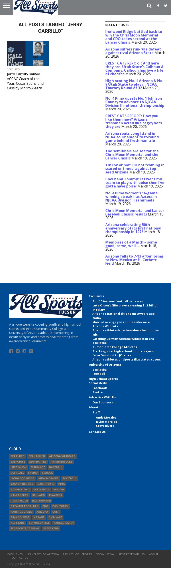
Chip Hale (55, 517)
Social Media (98, 383)
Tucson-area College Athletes (114, 347)
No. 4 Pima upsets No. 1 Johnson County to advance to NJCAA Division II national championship (134, 102)
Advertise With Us (102, 397)
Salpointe (18, 461)
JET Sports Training (25, 528)
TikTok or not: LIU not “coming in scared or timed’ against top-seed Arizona (135, 169)
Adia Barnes (37, 461)
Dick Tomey (60, 506)
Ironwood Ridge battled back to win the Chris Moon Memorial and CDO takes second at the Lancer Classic (133, 37)
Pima (61, 484)
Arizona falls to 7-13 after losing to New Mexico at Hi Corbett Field (134, 260)
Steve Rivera (105, 426)
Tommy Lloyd (20, 489)
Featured (17, 456)
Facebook (99, 388)
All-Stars (17, 523)
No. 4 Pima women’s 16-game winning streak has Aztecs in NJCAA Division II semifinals (131, 197)
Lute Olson (18, 467)
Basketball (100, 370)
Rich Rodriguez (61, 461)
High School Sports (103, 379)
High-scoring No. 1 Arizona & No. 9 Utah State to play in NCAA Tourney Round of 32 (134, 84)
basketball (46, 484)
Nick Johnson (41, 500)
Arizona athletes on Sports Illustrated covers (126, 359)
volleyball (41, 489)
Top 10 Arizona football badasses (117, 301)
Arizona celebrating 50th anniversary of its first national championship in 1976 (133, 228)
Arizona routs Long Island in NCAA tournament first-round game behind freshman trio (132, 137)
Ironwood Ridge (22, 478)
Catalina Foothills (24, 506)
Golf (55, 511)
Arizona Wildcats (62, 456)
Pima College (20, 517)
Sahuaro (38, 495)
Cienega (47, 472)
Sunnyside (38, 467)
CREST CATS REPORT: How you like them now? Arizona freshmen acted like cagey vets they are (133, 121)
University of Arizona (105, 365)
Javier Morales (106, 422)
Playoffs (55, 495)
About (93, 407)
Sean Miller (37, 456)
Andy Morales (106, 417)
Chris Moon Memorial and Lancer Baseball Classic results (134, 212)
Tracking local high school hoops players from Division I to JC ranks (123, 353)
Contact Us (97, 432)
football (69, 478)
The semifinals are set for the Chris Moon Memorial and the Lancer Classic (132, 155)
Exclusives (96, 296)
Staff (96, 412)
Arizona (42, 511)
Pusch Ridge (19, 500)
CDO (45, 506)
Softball (17, 472)
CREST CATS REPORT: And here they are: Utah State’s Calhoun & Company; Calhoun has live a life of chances (134, 68)
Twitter (98, 392)
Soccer (58, 489)
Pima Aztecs (19, 495)
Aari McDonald (21, 511)
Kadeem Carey (64, 523)
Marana (39, 517)
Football (98, 374)
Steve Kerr (51, 528)
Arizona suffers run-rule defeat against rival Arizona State (133, 51)
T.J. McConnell (39, 523)
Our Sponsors (102, 402)
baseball (55, 467)
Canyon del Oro (22, 484)
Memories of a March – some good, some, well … (131, 244)
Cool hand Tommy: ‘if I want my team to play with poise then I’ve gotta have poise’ (134, 183)
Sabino (33, 472)
